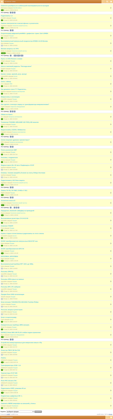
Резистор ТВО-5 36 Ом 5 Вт (10, 350)
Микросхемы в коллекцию (10, 97)
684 (19, 55)
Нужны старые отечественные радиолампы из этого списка (22, 233)
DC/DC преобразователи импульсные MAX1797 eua (19, 241)
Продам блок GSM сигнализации (12, 294)
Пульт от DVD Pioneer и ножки (11, 59)
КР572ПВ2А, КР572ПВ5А (9, 256)
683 (15, 55)
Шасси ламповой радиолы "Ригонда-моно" (16, 66)
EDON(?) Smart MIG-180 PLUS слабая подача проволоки (21, 332)
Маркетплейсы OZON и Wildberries (13, 130)
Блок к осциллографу (8, 317)
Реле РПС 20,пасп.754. (9, 380)
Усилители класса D (8, 200)
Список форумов (7, 417)
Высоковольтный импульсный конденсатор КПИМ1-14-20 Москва (24, 41)
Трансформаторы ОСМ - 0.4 (11, 365)
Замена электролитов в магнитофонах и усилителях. (20, 23)
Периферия (15, 405)
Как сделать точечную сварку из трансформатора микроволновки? (25, 104)
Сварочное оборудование (17, 106)
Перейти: (3, 411)
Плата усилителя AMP (9, 150)
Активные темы (10, 1)
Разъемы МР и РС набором (10, 287)
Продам (14, 18)
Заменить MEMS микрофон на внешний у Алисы (18, 403)
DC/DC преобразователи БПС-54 (12, 249)
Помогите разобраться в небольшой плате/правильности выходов (25, 5)
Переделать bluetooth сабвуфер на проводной (17, 210)
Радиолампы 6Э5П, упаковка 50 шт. (13, 388)
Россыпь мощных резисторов (11, 309)
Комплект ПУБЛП (7, 226)
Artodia (110, 414)
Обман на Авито (6, 114)
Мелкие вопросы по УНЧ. (10, 48)
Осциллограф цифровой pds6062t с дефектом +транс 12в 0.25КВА (24, 33)
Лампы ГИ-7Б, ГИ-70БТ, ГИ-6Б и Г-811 (14, 190)
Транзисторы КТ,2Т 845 (9, 373)
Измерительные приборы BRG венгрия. (15, 325)
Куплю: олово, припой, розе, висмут (14, 74)
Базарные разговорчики (18, 91)
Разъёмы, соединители (9, 157)
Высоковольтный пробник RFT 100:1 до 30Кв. (17, 264)
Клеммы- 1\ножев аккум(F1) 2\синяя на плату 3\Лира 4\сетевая (23, 173)
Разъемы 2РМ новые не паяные (12, 279)
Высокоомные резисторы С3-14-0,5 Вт (14, 218)
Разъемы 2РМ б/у (7, 271)
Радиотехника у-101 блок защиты (13, 180)
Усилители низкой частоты (20, 25)
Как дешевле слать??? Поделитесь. (13, 89)
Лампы (3, 358)
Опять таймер (6, 81)
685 (22, 55)
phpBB (8, 414)
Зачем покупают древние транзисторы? (15, 140)
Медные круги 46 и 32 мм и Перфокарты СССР (17, 165)
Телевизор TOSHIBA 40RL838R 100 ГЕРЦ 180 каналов (20, 122)
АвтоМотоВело (17, 8)
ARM (10, 84)
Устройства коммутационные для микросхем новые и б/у (21, 342)
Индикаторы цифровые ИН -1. (12, 396)
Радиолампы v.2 (6, 16)
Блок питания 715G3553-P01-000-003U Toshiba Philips (20, 302)
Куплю (15, 76)
